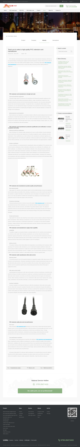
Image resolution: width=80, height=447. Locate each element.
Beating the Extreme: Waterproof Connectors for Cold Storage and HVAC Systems (64, 90)
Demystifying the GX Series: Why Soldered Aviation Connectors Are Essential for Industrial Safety (64, 104)
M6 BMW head (6, 419)
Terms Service (31, 411)
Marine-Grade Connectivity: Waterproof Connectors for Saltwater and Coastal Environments (65, 99)
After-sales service (31, 415)
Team (39, 417)
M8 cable (5, 430)
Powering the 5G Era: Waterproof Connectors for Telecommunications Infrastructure (65, 85)
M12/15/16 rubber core (7, 417)
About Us (51, 10)
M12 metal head (13, 10)
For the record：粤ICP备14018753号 (39, 445)
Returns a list (30, 367)
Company (33, 40)
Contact (48, 411)
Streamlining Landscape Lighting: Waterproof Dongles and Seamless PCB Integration (65, 67)
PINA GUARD (33, 440)
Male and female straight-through (9, 411)
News (44, 10)
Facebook (11, 440)
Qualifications (40, 413)
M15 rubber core (30, 10)
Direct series (5, 428)
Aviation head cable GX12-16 (8, 422)
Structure (39, 415)
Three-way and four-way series (9, 426)
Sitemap (48, 445)
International (55, 40)
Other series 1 (5, 433)
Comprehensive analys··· (15, 367)
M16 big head (5, 420)
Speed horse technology (72, 445)
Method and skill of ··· (48, 367)
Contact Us (58, 10)
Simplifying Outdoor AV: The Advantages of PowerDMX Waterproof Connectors (63, 62)
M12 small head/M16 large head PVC (10, 415)
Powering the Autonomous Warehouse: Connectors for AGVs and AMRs (64, 76)
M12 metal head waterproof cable (9, 413)
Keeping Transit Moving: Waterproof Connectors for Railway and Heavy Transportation (65, 81)
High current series (6, 431)
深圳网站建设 (27, 440)
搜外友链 (21, 440)
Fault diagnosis (31, 413)
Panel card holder (6, 424)
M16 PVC (22, 10)
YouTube (16, 440)
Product (38, 10)
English (71, 1)
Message (65, 1)
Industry (15, 36)
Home (5, 10)
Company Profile (41, 411)
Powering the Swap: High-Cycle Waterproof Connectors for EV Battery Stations (65, 71)
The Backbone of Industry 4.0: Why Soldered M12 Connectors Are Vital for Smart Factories (65, 95)
